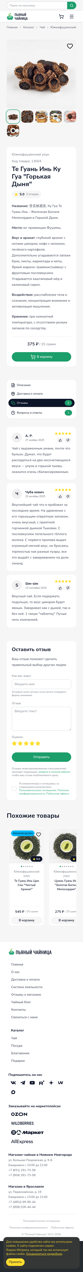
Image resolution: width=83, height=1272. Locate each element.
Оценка (17, 737)
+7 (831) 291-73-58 (22, 1170)
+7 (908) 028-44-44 (22, 1207)
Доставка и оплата (27, 394)
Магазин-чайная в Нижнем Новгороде (40, 1154)
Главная (17, 964)
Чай (14, 1038)
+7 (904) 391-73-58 (22, 1175)
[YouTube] (32, 1083)
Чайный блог (21, 1002)
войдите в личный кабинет (54, 772)
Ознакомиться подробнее (44, 1254)
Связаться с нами (24, 1017)
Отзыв (16, 703)
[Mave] (60, 1083)
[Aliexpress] (22, 1142)
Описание (21, 385)
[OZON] (19, 1114)
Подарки (18, 1061)
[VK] (13, 1083)
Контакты (18, 1010)
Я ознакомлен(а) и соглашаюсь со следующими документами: (44, 788)
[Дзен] (51, 1083)
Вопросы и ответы (41, 413)
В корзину (41, 356)
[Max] (13, 1092)
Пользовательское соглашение (37, 790)
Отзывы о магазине (26, 995)
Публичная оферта (57, 793)
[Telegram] (22, 1083)
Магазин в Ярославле (26, 1186)
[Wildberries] (22, 1123)
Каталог (17, 1030)
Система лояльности (26, 987)
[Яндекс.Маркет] (27, 1132)
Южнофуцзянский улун (30, 154)
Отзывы (41, 403)
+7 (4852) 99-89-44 (22, 1202)
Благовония (20, 1053)
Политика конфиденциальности (44, 792)
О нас (15, 972)
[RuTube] (41, 1083)
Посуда (16, 1046)
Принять (15, 1262)
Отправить (41, 757)
